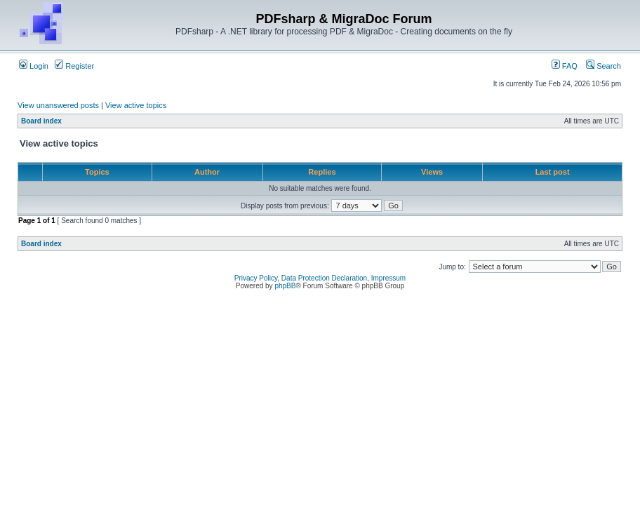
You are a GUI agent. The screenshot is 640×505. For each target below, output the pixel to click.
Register (74, 66)
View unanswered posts (58, 105)
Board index (41, 121)
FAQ (565, 66)
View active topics (135, 105)
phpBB (284, 286)
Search (603, 66)
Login (33, 66)
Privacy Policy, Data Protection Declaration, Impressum (320, 278)
